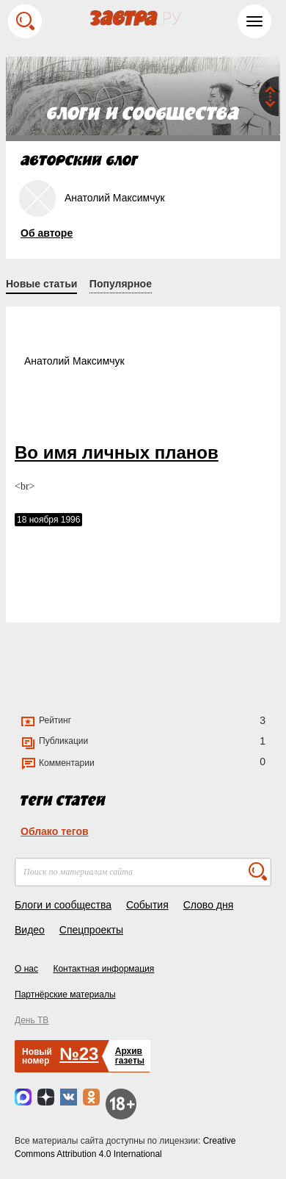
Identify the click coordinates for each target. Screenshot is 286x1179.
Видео (30, 930)
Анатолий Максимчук (74, 361)
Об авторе (47, 233)
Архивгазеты (129, 1056)
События (147, 905)
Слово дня (208, 905)
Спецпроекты (91, 930)
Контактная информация (103, 969)
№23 (78, 1054)
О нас (26, 969)
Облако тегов (55, 831)
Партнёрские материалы (65, 994)
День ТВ (31, 1020)
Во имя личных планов (117, 452)
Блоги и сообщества (63, 905)
